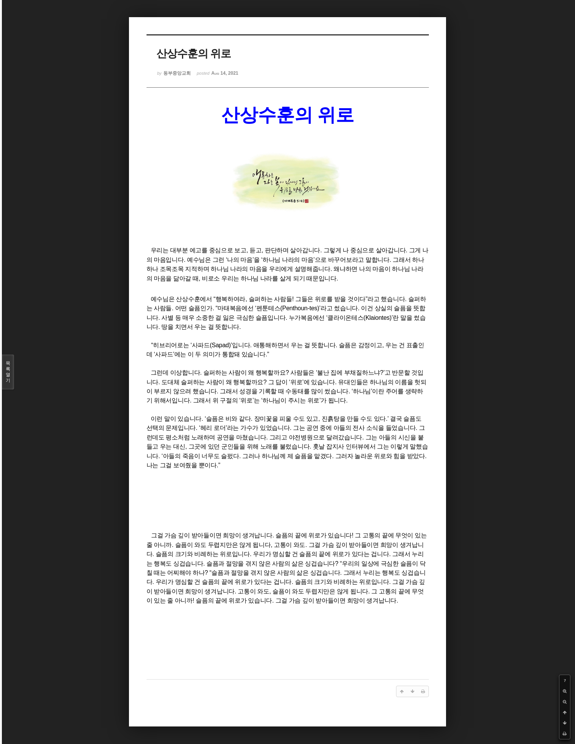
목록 (8, 372)
